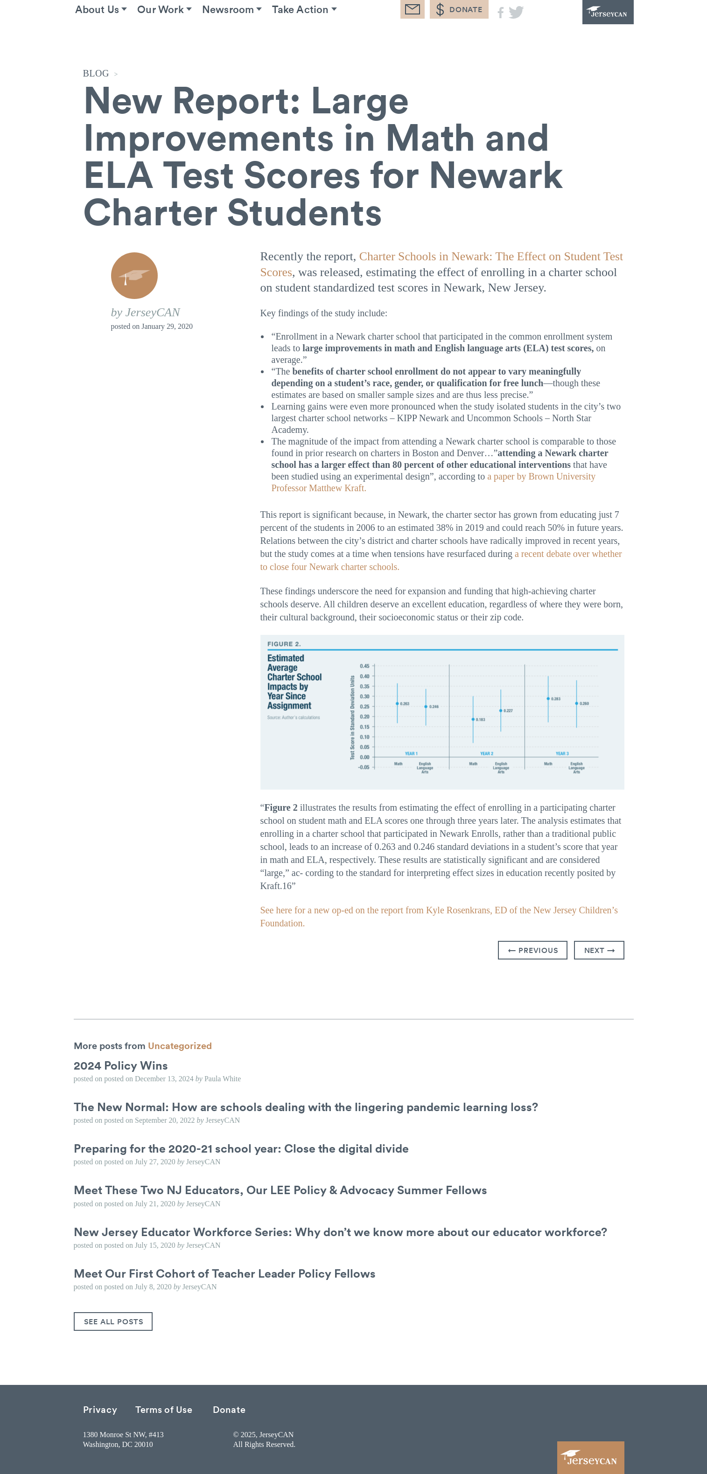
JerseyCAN (582, 25)
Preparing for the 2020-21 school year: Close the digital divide (245, 1147)
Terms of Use (163, 1408)
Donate (229, 1408)
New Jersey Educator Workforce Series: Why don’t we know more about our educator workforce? (346, 1231)
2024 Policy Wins (122, 1064)
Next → (600, 950)
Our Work (177, 37)
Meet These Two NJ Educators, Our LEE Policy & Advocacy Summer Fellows (285, 1189)
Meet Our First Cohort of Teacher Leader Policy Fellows (228, 1272)
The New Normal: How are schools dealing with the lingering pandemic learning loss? (311, 1106)
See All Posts (114, 1321)
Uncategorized (180, 1044)
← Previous (533, 950)
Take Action (332, 37)
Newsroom (252, 37)
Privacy (100, 1408)
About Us (106, 37)
